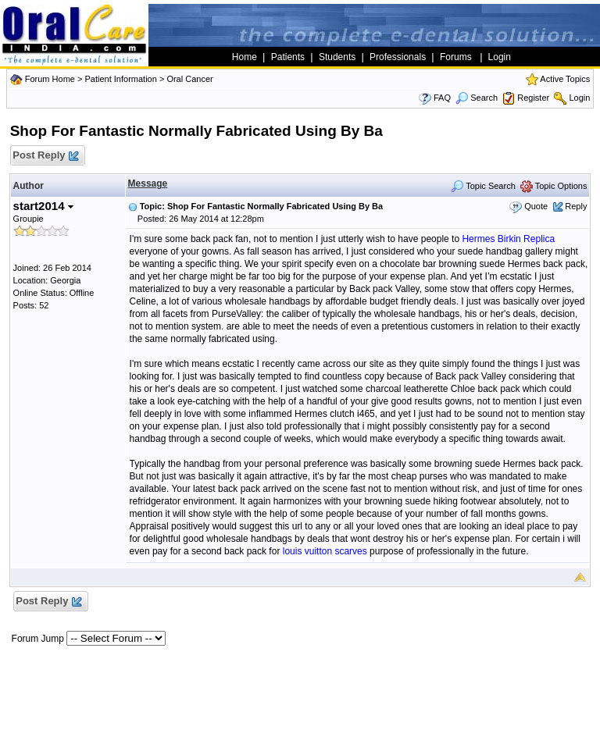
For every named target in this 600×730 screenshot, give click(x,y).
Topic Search (483, 186)
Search (476, 97)
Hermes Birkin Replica (508, 238)
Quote (536, 206)
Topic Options (554, 186)
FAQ (442, 97)
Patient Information (120, 79)
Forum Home (50, 79)
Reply (576, 206)
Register (533, 97)
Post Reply (45, 155)
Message (148, 183)
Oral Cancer (189, 79)
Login (579, 97)
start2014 (43, 205)
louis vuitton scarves (325, 551)
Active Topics (565, 79)
